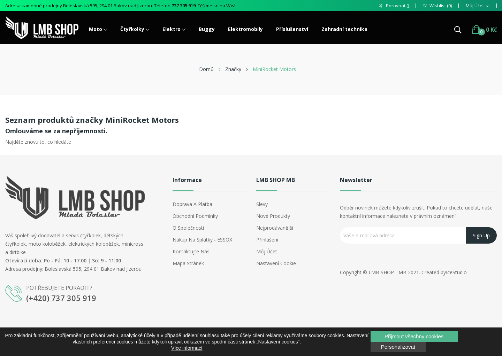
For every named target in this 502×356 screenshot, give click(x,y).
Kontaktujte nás (191, 251)
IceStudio (456, 272)
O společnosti (188, 227)
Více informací (186, 348)
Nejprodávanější (274, 227)
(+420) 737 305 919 (61, 298)
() (437, 5)
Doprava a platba (192, 204)
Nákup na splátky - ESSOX (202, 239)
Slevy (262, 204)
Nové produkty (273, 216)
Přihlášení (267, 239)
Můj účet (266, 251)
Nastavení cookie (276, 263)
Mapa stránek (188, 263)
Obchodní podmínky (195, 216)
